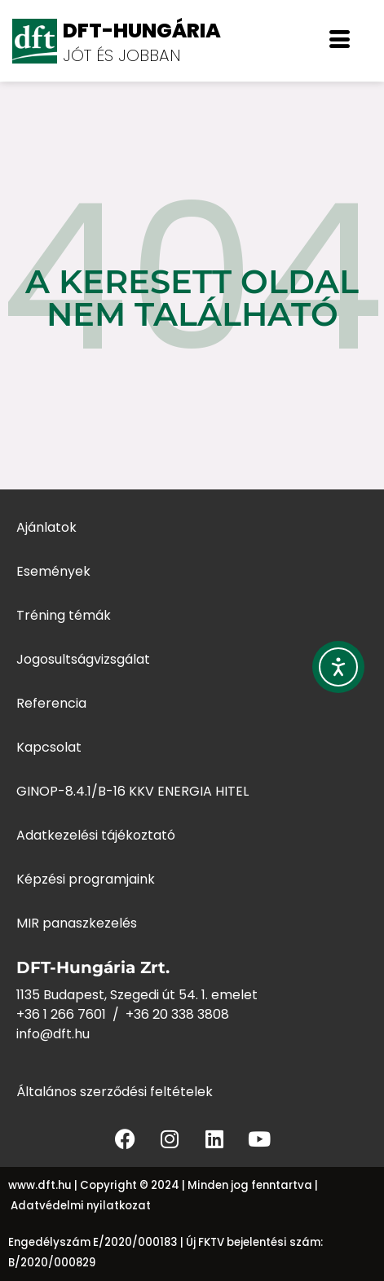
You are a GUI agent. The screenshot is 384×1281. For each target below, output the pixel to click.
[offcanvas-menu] (339, 40)
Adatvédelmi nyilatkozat (81, 1205)
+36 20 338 (161, 1014)
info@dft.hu (53, 1033)
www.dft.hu (40, 1185)
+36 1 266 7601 (61, 1014)
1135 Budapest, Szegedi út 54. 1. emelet (137, 994)
